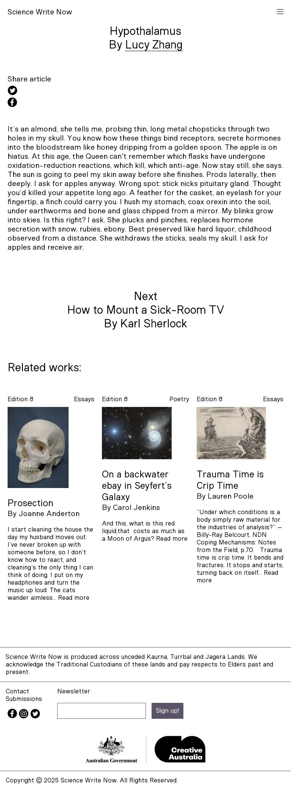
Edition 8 (20, 399)
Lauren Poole (230, 496)
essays (84, 399)
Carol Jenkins (136, 508)
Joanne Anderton (49, 514)
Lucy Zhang (154, 45)
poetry (179, 399)
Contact (17, 691)
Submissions (24, 699)
